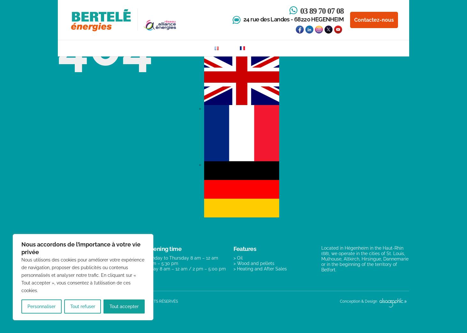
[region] (83, 277)
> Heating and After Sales (260, 268)
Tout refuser (82, 306)
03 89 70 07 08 (322, 11)
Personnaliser (41, 306)
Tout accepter (124, 306)
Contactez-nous (374, 20)
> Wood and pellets (254, 263)
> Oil (238, 258)
